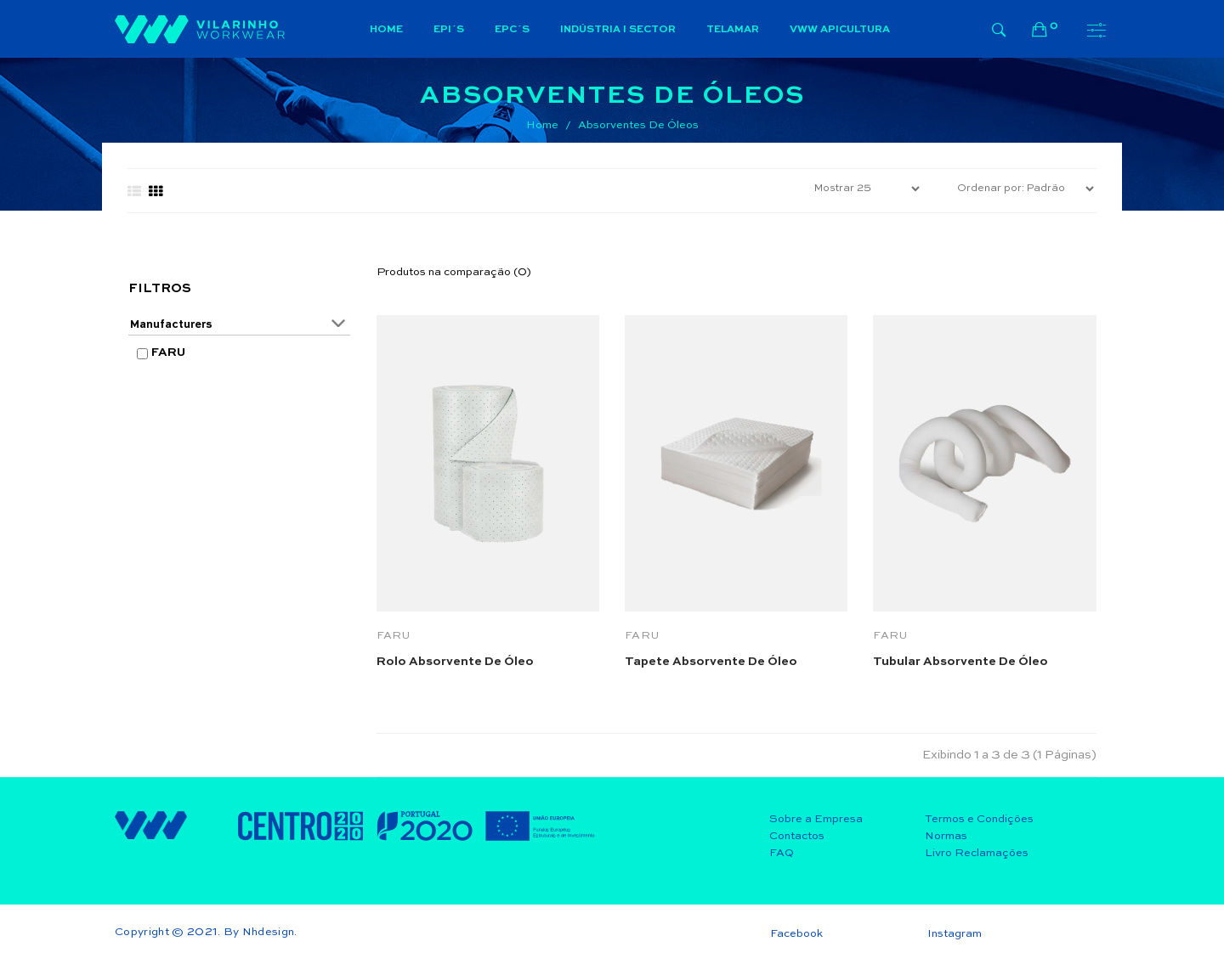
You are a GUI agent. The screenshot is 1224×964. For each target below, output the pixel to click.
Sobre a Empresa (816, 819)
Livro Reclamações (976, 853)
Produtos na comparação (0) (454, 272)
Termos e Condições (979, 819)
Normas (946, 836)
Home (542, 125)
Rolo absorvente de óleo (455, 662)
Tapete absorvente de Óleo (711, 662)
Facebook (796, 933)
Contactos (796, 836)
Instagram (954, 933)
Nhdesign (268, 932)
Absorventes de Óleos (638, 125)
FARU (168, 352)
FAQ (781, 853)
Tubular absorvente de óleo (960, 662)
